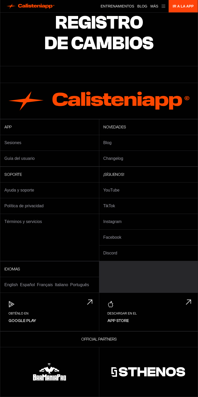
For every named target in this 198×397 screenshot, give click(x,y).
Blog (142, 6)
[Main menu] (158, 6)
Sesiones (12, 142)
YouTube (111, 190)
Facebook (112, 237)
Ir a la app (183, 6)
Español (27, 285)
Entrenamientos (117, 6)
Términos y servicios (23, 221)
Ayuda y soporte (19, 190)
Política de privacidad (24, 206)
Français (45, 285)
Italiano (61, 285)
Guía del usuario (19, 158)
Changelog (113, 158)
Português (79, 285)
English (11, 285)
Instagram (112, 221)
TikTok (109, 206)
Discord (110, 253)
